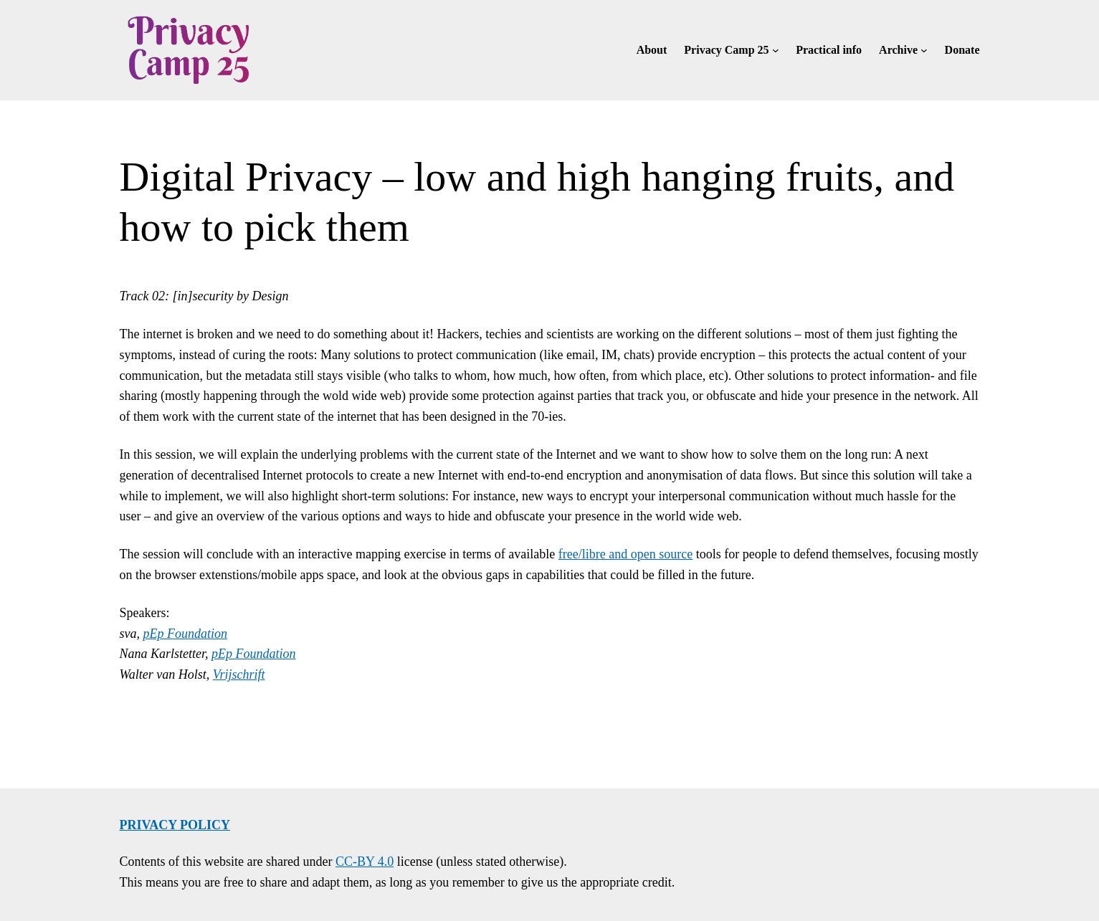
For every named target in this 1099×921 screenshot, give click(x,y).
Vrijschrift (239, 674)
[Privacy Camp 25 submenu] (775, 50)
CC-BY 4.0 (365, 861)
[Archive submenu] (924, 50)
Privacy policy (175, 825)
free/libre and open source (625, 554)
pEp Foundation (185, 633)
